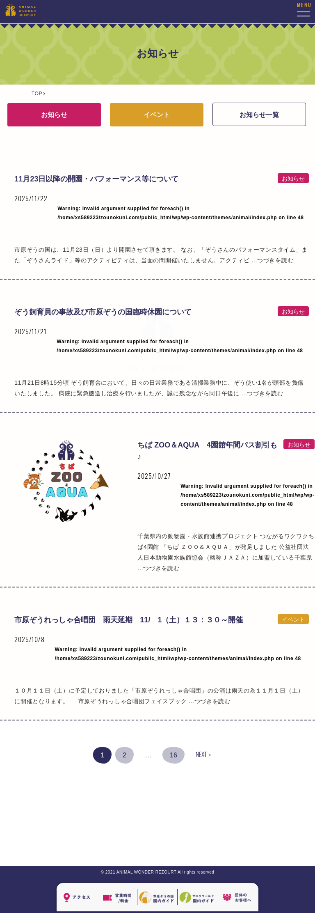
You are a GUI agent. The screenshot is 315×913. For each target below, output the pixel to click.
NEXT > (203, 755)
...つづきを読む (210, 701)
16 (173, 755)
